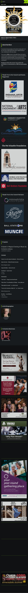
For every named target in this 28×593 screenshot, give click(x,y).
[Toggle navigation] (26, 1)
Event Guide (3, 4)
